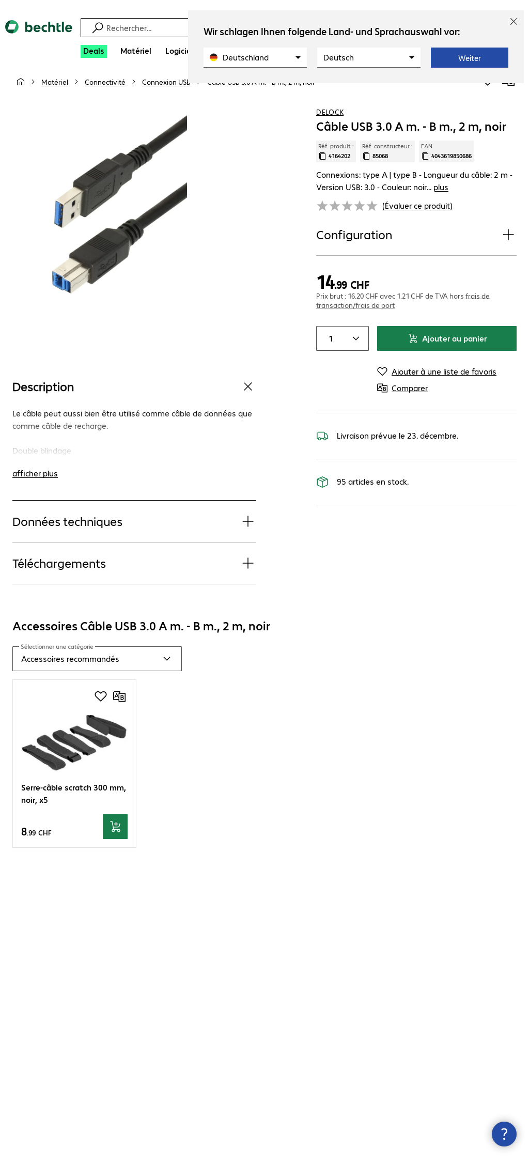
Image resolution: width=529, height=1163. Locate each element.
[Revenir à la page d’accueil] (38, 35)
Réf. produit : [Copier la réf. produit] (336, 163)
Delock (330, 123)
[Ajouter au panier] (115, 838)
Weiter (469, 58)
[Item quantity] (329, 350)
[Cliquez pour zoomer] (113, 218)
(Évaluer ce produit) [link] (417, 216)
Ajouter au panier (447, 349)
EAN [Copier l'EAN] (446, 163)
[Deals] (94, 51)
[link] (261, 93)
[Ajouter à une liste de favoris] (487, 92)
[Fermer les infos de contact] (504, 1134)
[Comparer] (508, 92)
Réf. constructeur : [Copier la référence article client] (387, 163)
